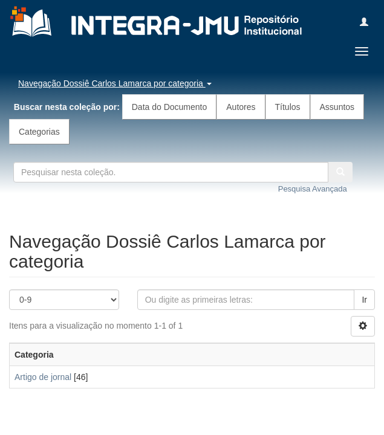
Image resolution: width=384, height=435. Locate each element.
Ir (364, 299)
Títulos (288, 107)
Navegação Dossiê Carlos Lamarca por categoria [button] (115, 83)
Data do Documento (169, 107)
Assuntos (337, 107)
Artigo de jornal (43, 377)
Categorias (39, 132)
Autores (240, 107)
